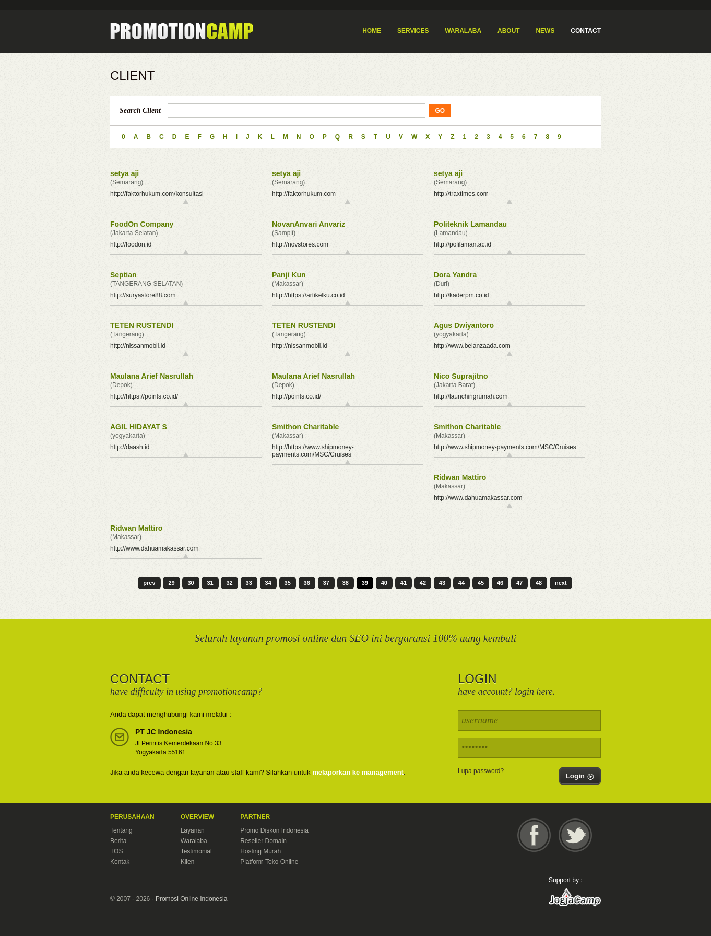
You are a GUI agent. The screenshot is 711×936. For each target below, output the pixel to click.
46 (500, 583)
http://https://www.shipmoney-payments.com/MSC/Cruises (313, 450)
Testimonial (196, 851)
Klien (188, 861)
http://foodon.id (130, 244)
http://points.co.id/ (296, 396)
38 (345, 583)
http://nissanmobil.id (137, 345)
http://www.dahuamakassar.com (478, 497)
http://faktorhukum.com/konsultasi (157, 193)
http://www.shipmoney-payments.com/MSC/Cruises (505, 447)
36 (307, 583)
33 (249, 583)
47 (519, 583)
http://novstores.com (300, 244)
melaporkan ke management (358, 772)
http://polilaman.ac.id (462, 244)
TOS (116, 851)
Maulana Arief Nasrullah (151, 376)
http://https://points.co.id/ (144, 396)
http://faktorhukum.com (304, 193)
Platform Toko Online (269, 861)
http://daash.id (129, 447)
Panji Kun (289, 275)
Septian (123, 275)
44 (461, 583)
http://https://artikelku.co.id (308, 295)
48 (539, 583)
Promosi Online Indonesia (191, 899)
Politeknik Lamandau (470, 224)
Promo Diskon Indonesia (274, 830)
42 (423, 583)
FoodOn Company (141, 224)
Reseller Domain (263, 841)
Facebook (534, 835)
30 (190, 583)
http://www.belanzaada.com (472, 345)
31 (210, 583)
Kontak (119, 861)
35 (288, 583)
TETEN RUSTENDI (141, 325)
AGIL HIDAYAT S (138, 427)
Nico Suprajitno (461, 376)
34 (268, 583)
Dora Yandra (455, 275)
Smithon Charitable (305, 427)
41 (403, 583)
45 (481, 583)
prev (149, 583)
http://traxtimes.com (461, 193)
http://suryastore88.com (142, 295)
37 (326, 583)
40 (384, 583)
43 (442, 583)
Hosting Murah (260, 851)
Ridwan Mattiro (460, 477)
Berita (118, 841)
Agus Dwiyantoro (464, 325)
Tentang (121, 830)
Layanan (193, 830)
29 (171, 583)
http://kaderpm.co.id (461, 295)
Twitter (575, 835)
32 (229, 583)
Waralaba (194, 841)
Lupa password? (481, 771)
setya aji (124, 173)
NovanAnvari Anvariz (308, 224)
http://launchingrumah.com (470, 396)
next (561, 583)
